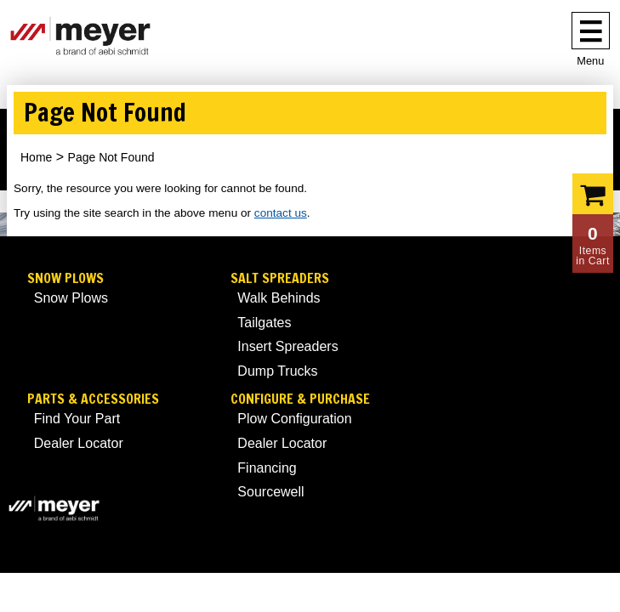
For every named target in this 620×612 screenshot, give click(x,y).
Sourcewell (270, 491)
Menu (590, 60)
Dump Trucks (277, 371)
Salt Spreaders (279, 278)
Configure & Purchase (300, 399)
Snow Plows (65, 278)
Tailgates (264, 322)
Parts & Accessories (93, 399)
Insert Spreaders (287, 346)
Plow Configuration (294, 418)
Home (36, 157)
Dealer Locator (78, 443)
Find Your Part (77, 418)
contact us (280, 213)
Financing (266, 468)
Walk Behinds (278, 298)
